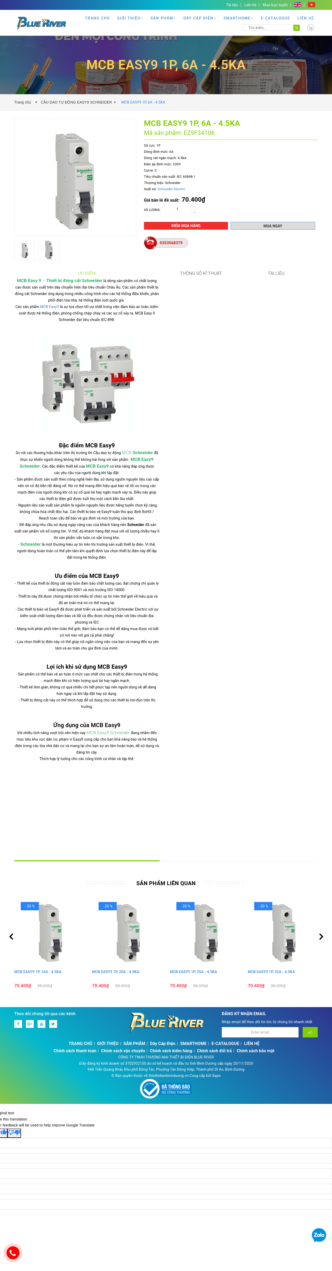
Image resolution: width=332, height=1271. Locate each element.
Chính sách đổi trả (214, 937)
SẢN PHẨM (163, 18)
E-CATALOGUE (275, 18)
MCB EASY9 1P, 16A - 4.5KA (37, 859)
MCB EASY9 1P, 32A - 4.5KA (271, 859)
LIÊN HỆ (305, 18)
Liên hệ (250, 5)
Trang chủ (23, 102)
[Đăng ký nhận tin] (310, 919)
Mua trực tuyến (275, 5)
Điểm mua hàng (186, 226)
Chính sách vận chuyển (123, 937)
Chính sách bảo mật (255, 937)
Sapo (216, 962)
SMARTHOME (239, 18)
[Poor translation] (14, 1020)
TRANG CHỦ (97, 18)
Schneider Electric (171, 189)
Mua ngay (273, 226)
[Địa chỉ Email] (260, 919)
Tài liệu (232, 5)
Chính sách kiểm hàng (171, 937)
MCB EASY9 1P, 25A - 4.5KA (193, 859)
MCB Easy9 (53, 309)
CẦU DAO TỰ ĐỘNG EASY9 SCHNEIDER (76, 102)
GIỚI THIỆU (130, 18)
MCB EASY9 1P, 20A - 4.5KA (115, 859)
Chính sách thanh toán (75, 937)
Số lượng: (152, 210)
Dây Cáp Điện (199, 18)
